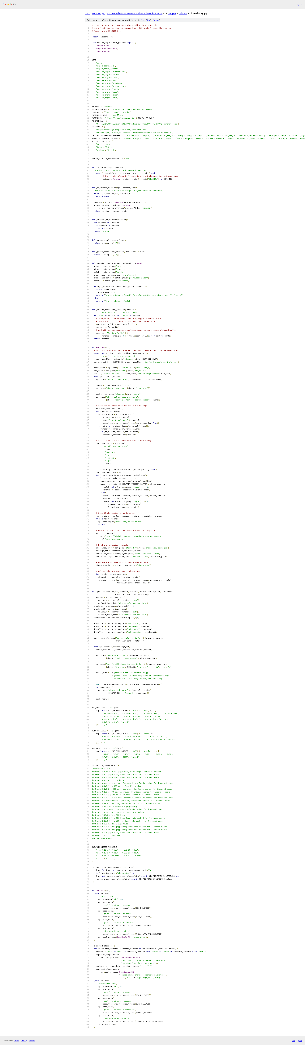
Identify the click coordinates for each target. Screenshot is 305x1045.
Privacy (24, 1040)
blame (156, 20)
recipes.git (98, 13)
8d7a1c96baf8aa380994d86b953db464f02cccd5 (134, 13)
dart (87, 13)
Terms (32, 1040)
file (141, 20)
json (300, 1040)
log (148, 20)
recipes (172, 13)
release (183, 13)
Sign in (299, 4)
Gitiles (16, 1040)
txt (293, 1040)
